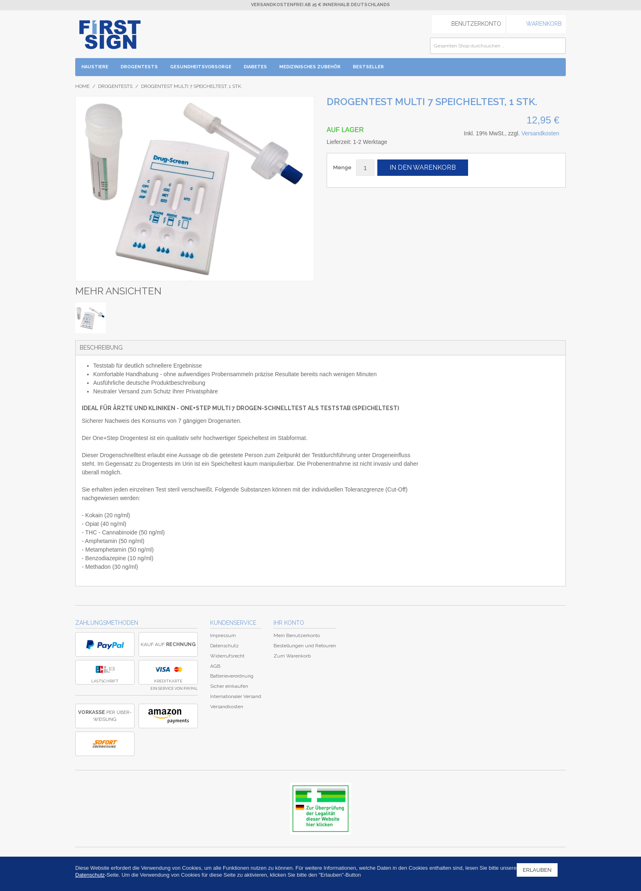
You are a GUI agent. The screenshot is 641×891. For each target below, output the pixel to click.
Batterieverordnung (231, 676)
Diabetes (255, 67)
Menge (342, 167)
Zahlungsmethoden (106, 622)
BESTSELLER (368, 67)
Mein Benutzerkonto (296, 635)
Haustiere (94, 67)
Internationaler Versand (235, 696)
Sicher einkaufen (229, 686)
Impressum (223, 635)
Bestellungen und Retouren (304, 646)
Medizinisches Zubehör (310, 67)
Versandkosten (540, 133)
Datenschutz (224, 646)
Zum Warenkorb (292, 656)
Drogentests (139, 67)
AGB (215, 666)
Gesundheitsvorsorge (200, 67)
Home (82, 86)
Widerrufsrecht (227, 656)
